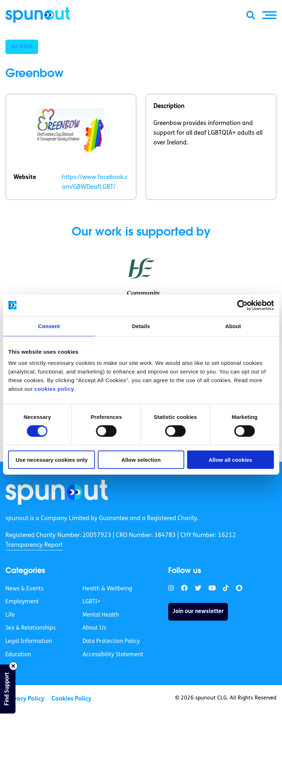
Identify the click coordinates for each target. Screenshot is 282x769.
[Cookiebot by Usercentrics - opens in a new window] (242, 305)
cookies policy (54, 389)
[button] (269, 15)
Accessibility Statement (112, 655)
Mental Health (100, 615)
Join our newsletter (198, 611)
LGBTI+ (91, 602)
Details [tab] (141, 326)
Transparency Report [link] (34, 545)
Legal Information (28, 641)
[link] (56, 492)
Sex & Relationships (30, 628)
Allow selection (141, 460)
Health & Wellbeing (107, 589)
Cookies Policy (71, 699)
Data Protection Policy (111, 641)
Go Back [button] (21, 47)
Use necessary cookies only (51, 460)
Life (10, 615)
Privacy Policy (24, 699)
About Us (94, 628)
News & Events (24, 589)
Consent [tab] (49, 326)
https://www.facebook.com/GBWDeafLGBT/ (94, 182)
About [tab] (233, 326)
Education (18, 655)
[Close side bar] (13, 666)
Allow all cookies (230, 460)
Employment (22, 602)
